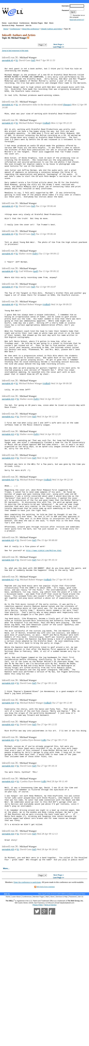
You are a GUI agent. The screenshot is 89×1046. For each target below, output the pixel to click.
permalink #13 (8, 512)
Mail (46, 23)
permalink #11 (8, 467)
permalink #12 (8, 486)
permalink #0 (7, 60)
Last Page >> (58, 47)
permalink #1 (7, 112)
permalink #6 (7, 302)
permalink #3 (7, 229)
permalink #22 (8, 865)
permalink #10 (8, 447)
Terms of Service (50, 1017)
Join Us (28, 25)
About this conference (30, 29)
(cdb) (43, 835)
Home (4, 23)
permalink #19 (8, 795)
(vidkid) (46, 131)
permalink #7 (7, 318)
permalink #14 (8, 537)
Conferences (25, 23)
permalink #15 (8, 607)
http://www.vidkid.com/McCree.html (43, 619)
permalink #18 (8, 773)
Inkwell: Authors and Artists (51, 29)
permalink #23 (8, 882)
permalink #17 (8, 651)
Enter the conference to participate (27, 994)
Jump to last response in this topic (15, 51)
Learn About (13, 23)
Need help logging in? (77, 19)
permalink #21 (8, 836)
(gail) (35, 301)
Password (20, 25)
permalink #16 (8, 629)
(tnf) (33, 60)
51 (17, 60)
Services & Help (8, 25)
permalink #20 (8, 819)
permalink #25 (8, 960)
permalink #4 (7, 261)
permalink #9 (7, 431)
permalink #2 (7, 131)
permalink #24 (8, 943)
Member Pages (37, 23)
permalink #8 (7, 338)
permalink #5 (7, 282)
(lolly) (35, 282)
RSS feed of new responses (46, 999)
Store (51, 23)
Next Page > (58, 45)
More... (6, 981)
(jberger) (67, 111)
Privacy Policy (38, 1017)
